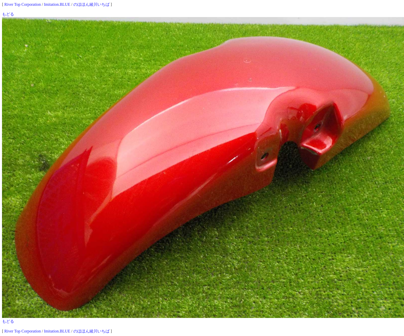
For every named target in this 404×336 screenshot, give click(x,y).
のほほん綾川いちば (91, 4)
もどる (8, 14)
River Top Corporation (22, 4)
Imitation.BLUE (57, 4)
